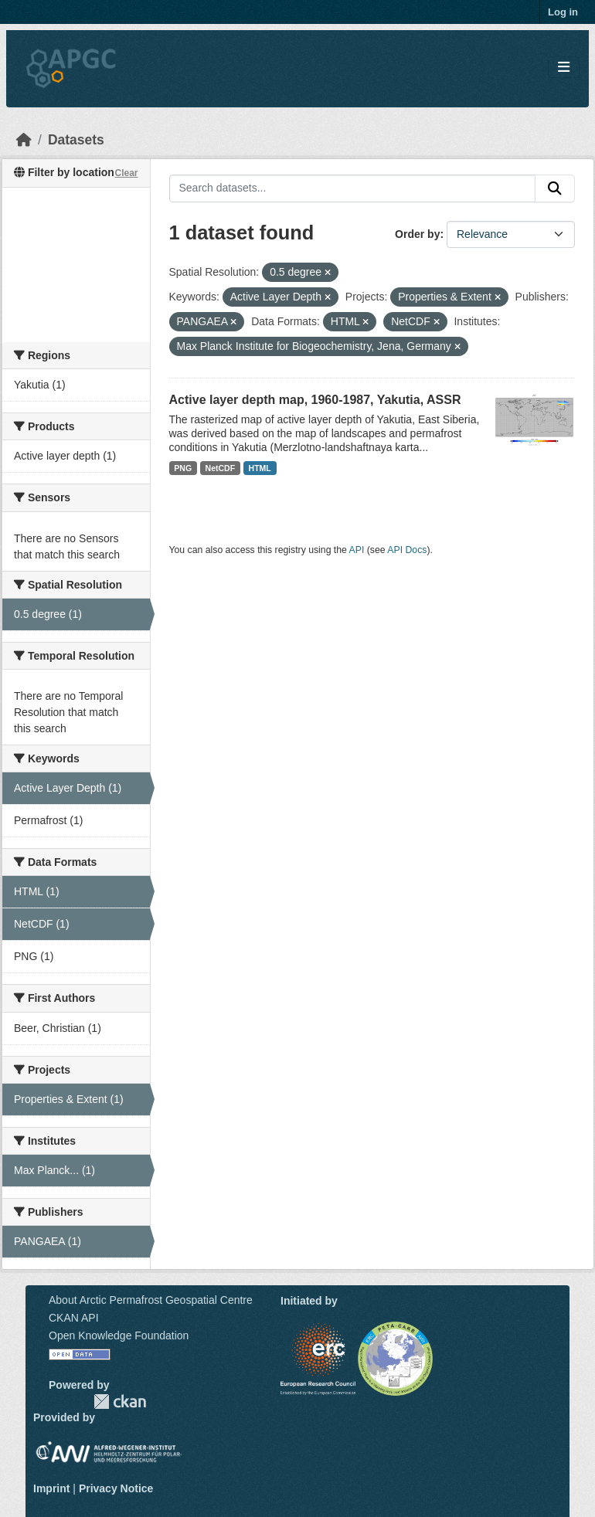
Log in (563, 12)
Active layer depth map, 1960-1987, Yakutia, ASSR (315, 399)
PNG (183, 468)
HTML (260, 468)
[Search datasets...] (352, 188)
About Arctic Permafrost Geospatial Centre (151, 1300)
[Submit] (555, 188)
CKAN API (74, 1318)
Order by (417, 234)
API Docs (407, 550)
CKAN (120, 1401)
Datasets (76, 140)
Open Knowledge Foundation (119, 1335)
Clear (126, 173)
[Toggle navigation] (564, 67)
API (357, 550)
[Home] (24, 140)
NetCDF (221, 468)
